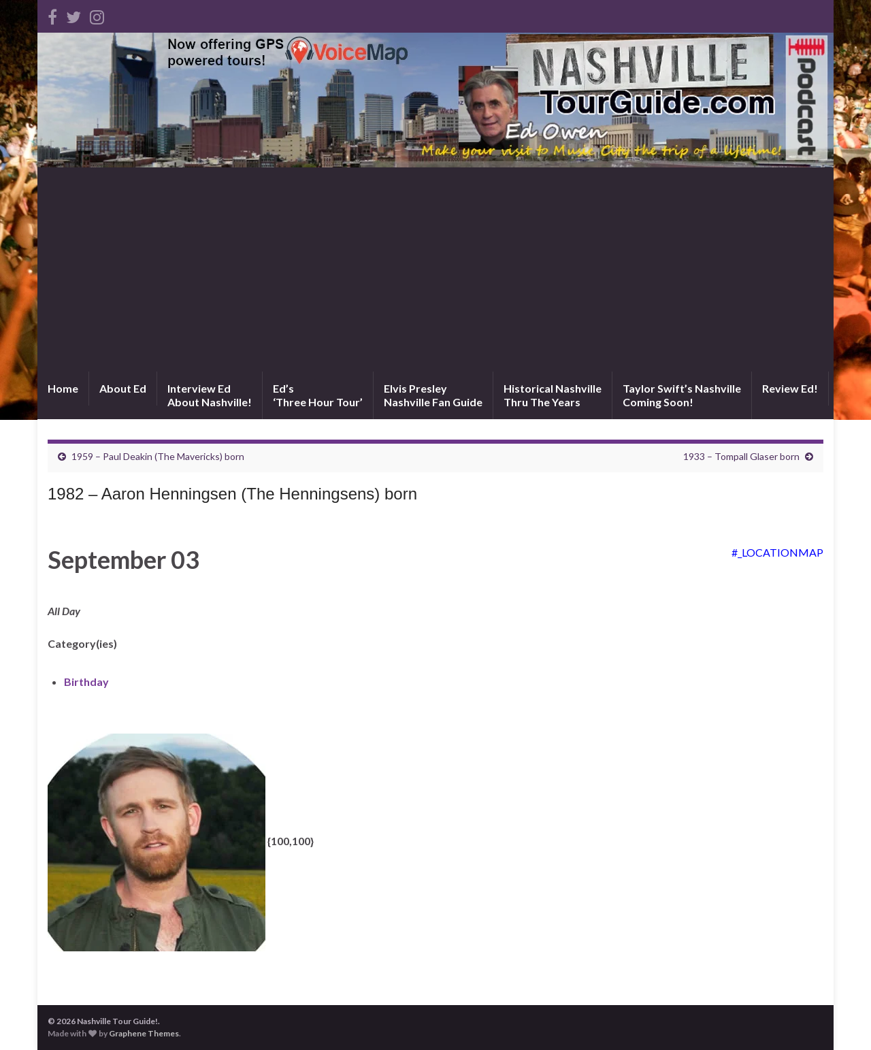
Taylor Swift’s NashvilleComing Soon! (682, 395)
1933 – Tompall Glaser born (741, 456)
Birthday (86, 681)
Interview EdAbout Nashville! (209, 395)
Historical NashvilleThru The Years (553, 395)
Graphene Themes (144, 1033)
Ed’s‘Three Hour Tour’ (318, 395)
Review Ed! (790, 388)
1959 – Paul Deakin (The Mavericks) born (157, 456)
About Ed (122, 388)
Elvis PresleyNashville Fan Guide (433, 395)
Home (63, 388)
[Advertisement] (435, 269)
